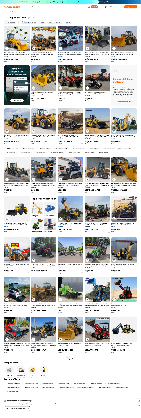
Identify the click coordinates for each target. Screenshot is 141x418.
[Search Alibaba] (56, 7)
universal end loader (47, 383)
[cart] (111, 7)
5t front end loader (93, 148)
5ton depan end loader (78, 383)
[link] (138, 401)
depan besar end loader (56, 152)
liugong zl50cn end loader (12, 387)
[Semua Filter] (10, 22)
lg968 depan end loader (104, 387)
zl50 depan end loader (11, 148)
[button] (89, 7)
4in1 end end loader (24, 152)
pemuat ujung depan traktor (66, 387)
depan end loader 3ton (11, 391)
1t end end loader (88, 152)
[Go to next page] (76, 358)
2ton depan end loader (27, 148)
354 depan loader (10, 152)
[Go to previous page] (65, 358)
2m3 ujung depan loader (112, 383)
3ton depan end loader (61, 148)
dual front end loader (109, 148)
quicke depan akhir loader (12, 383)
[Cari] (94, 6)
